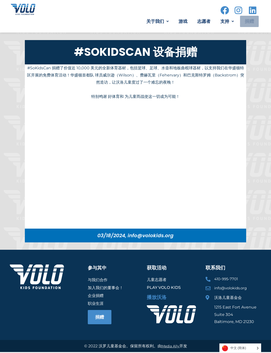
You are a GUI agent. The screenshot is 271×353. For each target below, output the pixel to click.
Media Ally (170, 347)
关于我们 (153, 21)
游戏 (179, 21)
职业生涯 (96, 303)
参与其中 (97, 267)
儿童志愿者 (156, 279)
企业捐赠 (96, 295)
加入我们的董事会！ (105, 287)
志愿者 (200, 21)
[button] (153, 21)
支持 (223, 21)
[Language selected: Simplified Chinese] (240, 348)
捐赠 (247, 21)
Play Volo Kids (164, 287)
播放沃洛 (156, 297)
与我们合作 (97, 279)
